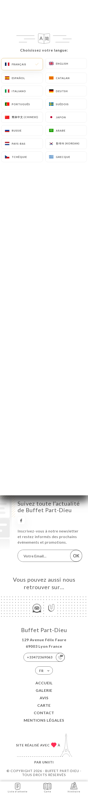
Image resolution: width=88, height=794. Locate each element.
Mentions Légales (44, 720)
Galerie (44, 690)
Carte (44, 705)
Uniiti (48, 762)
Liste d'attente (17, 787)
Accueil (44, 683)
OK (76, 555)
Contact (44, 712)
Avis (44, 698)
